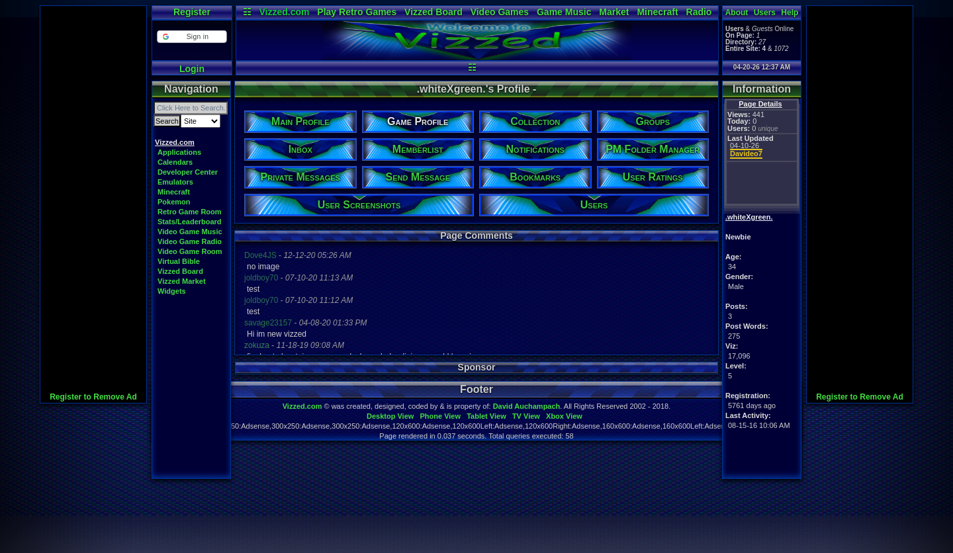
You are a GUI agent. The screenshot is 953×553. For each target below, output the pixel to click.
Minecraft (657, 12)
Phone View (440, 416)
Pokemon (174, 202)
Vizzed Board (433, 12)
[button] (191, 36)
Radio (699, 12)
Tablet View (486, 416)
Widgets (172, 291)
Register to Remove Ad (93, 397)
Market (614, 12)
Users (765, 12)
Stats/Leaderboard (190, 222)
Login (191, 69)
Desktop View (390, 416)
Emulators (175, 182)
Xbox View (564, 416)
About (737, 12)
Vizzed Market (182, 281)
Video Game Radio (190, 241)
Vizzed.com (284, 12)
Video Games (500, 12)
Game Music (564, 12)
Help (789, 12)
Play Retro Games (356, 12)
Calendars (175, 162)
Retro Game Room (190, 212)
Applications (179, 152)
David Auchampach (527, 406)
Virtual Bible (179, 261)
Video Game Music (190, 231)
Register (191, 12)
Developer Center (188, 172)
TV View (526, 416)
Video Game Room (190, 251)
